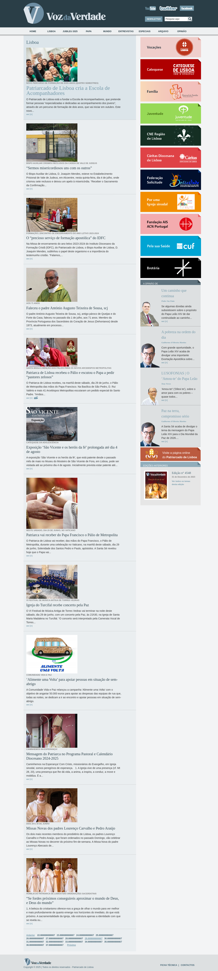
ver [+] (29, 114)
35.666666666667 (113, 942)
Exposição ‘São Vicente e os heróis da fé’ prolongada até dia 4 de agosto (71, 449)
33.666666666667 (74, 942)
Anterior (30, 935)
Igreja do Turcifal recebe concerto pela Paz (57, 605)
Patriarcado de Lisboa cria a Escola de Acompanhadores (68, 90)
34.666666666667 (93, 942)
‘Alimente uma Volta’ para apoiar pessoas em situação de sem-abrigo (72, 681)
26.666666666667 (35, 938)
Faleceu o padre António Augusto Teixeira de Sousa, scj (67, 308)
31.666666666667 (35, 942)
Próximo (71, 945)
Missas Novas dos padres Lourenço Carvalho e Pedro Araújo (70, 828)
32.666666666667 (55, 942)
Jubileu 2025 (70, 31)
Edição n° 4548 (181, 473)
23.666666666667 (65, 935)
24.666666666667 (85, 935)
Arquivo (163, 31)
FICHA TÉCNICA (168, 965)
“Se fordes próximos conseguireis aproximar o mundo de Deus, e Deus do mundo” (72, 900)
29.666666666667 (93, 938)
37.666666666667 (55, 945)
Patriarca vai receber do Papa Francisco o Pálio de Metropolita (72, 535)
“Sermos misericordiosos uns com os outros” (59, 168)
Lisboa (51, 31)
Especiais (144, 31)
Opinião (182, 31)
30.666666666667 (113, 938)
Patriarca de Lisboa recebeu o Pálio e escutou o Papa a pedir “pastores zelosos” (70, 375)
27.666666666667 (55, 938)
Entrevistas (125, 31)
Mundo (107, 31)
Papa (89, 31)
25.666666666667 (104, 935)
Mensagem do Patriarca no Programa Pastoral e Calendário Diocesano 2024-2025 (69, 756)
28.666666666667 (74, 938)
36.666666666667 (35, 945)
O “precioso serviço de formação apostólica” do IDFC (66, 238)
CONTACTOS (187, 965)
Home (33, 31)
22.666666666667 (46, 935)
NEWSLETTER (154, 19)
